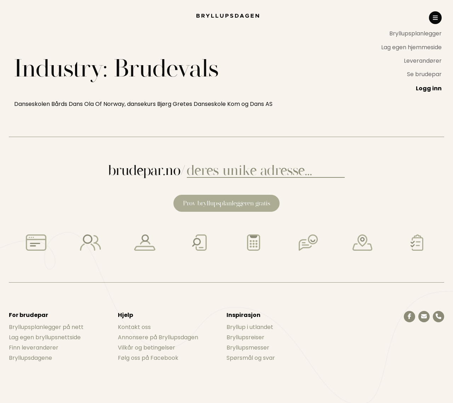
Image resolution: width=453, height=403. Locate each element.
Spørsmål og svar (250, 358)
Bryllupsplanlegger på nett (46, 327)
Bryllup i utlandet (249, 327)
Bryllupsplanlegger (415, 33)
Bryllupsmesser (247, 348)
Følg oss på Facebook (148, 358)
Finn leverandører (33, 348)
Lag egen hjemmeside (411, 47)
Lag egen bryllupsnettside (45, 337)
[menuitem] (411, 33)
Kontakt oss (134, 327)
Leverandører (423, 61)
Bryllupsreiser (245, 337)
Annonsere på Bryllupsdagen (158, 337)
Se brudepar (424, 74)
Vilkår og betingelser (146, 348)
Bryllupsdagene (30, 358)
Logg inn (429, 88)
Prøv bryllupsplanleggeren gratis (226, 203)
